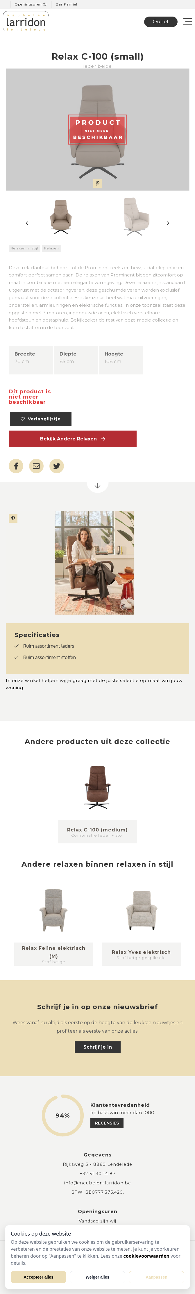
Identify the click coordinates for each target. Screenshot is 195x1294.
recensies (107, 1123)
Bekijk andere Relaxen (72, 439)
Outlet (161, 21)
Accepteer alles (38, 1277)
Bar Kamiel (66, 4)
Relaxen (51, 248)
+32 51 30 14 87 (98, 1173)
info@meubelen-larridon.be (97, 1183)
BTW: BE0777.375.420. (97, 1192)
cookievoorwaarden (146, 1256)
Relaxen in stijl (24, 248)
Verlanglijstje (41, 419)
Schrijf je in (97, 1047)
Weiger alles (97, 1277)
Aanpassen (156, 1277)
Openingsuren (31, 4)
